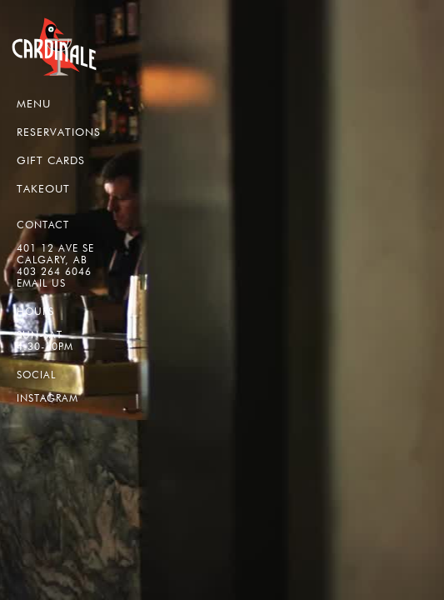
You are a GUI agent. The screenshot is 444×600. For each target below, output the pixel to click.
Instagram (47, 398)
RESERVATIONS (59, 131)
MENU (34, 103)
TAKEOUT (43, 188)
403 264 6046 (54, 271)
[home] (54, 47)
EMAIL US (41, 283)
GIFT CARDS (51, 160)
